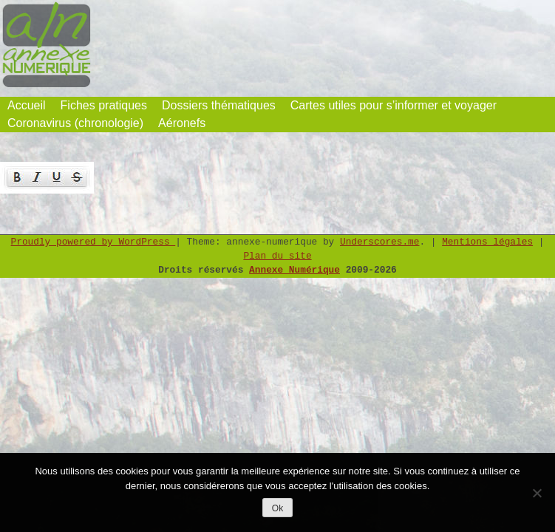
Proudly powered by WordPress (93, 242)
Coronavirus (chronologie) (75, 123)
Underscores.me (380, 242)
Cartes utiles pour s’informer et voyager (393, 105)
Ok (277, 508)
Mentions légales (487, 242)
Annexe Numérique (294, 270)
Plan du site (277, 256)
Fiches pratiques (104, 105)
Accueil (26, 105)
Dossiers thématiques (219, 105)
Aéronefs (181, 123)
